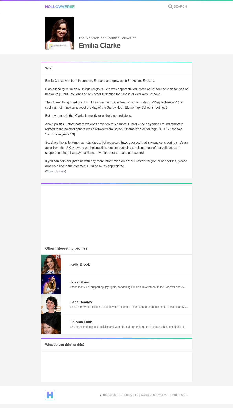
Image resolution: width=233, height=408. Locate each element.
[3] (73, 134)
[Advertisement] (116, 213)
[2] (166, 107)
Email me (162, 395)
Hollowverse (60, 7)
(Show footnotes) (55, 171)
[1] (61, 94)
